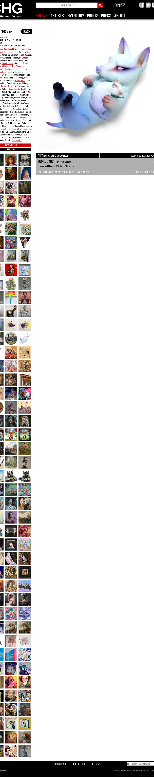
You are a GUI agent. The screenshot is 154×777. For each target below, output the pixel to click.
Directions (60, 763)
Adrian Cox (6, 66)
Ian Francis (10, 69)
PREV (52, 155)
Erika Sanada (7, 74)
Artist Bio (83, 172)
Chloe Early (8, 51)
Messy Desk (20, 80)
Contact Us (78, 763)
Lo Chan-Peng (18, 140)
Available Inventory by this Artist (56, 172)
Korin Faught (9, 49)
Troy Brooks (17, 66)
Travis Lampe (7, 63)
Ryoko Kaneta (14, 89)
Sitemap (95, 763)
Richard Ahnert (7, 86)
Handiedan (20, 69)
